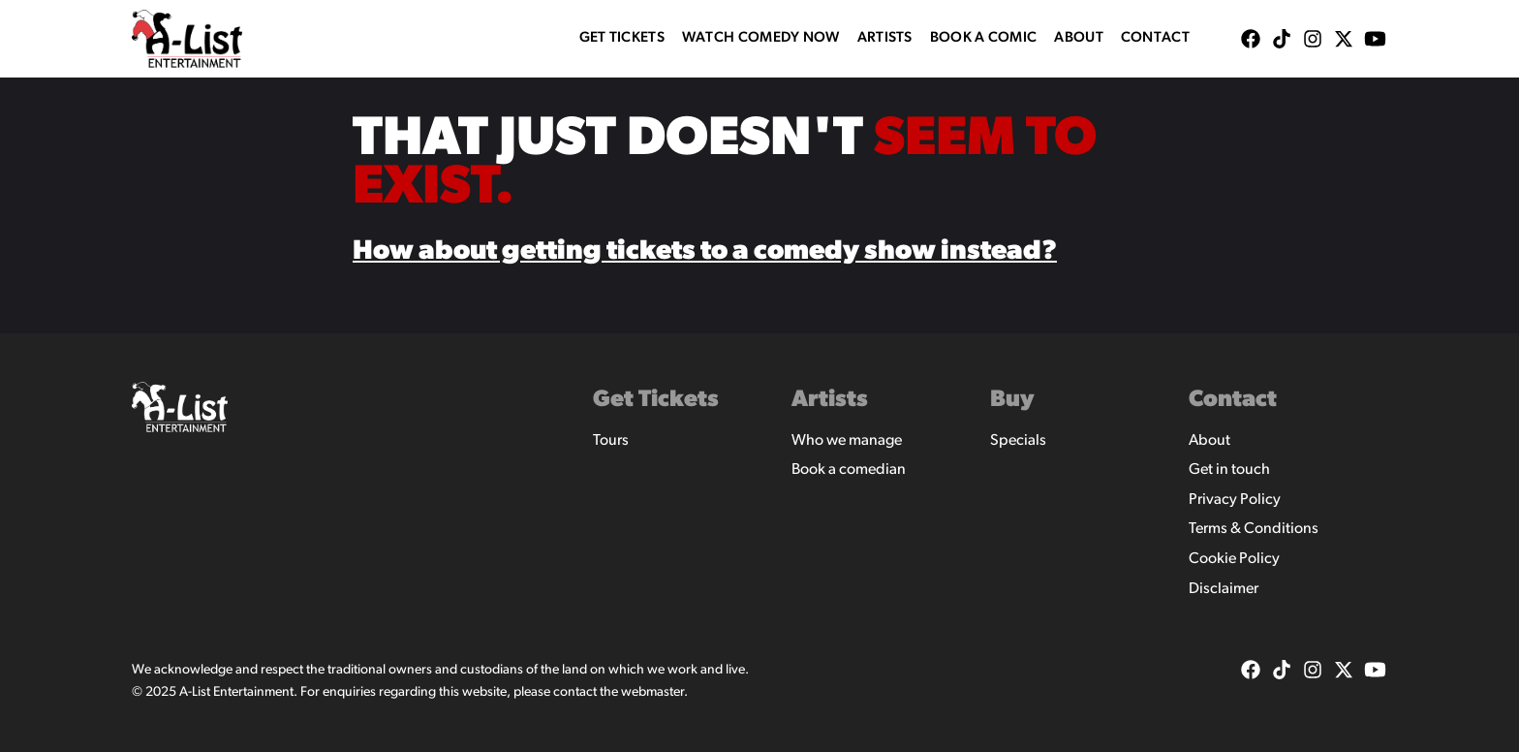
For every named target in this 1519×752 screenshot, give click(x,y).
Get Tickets (622, 38)
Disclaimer (1223, 589)
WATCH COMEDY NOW (761, 38)
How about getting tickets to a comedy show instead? (705, 252)
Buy (1012, 400)
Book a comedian (848, 470)
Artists (885, 38)
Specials (1018, 441)
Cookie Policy (1234, 559)
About (1078, 38)
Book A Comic (984, 38)
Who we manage (846, 441)
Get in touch (1229, 470)
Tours (611, 441)
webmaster (652, 692)
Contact (1155, 38)
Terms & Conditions (1253, 529)
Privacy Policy (1235, 500)
